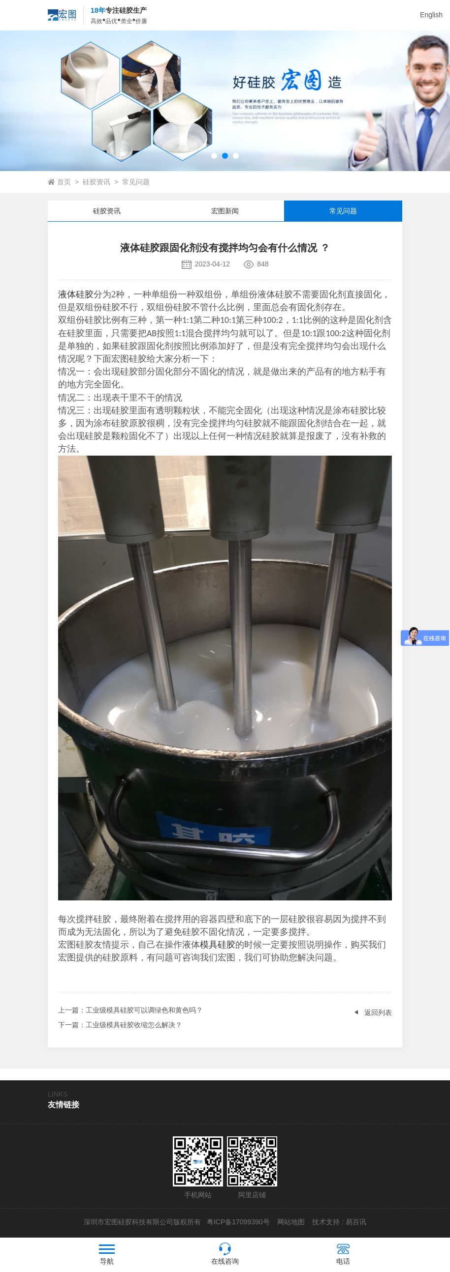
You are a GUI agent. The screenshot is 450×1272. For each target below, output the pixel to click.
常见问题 (136, 182)
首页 (64, 182)
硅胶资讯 (96, 182)
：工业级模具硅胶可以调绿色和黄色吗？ (130, 1010)
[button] (214, 156)
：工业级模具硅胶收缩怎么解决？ (120, 1024)
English (431, 15)
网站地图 (291, 1222)
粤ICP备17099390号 (237, 1222)
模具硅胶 (217, 945)
